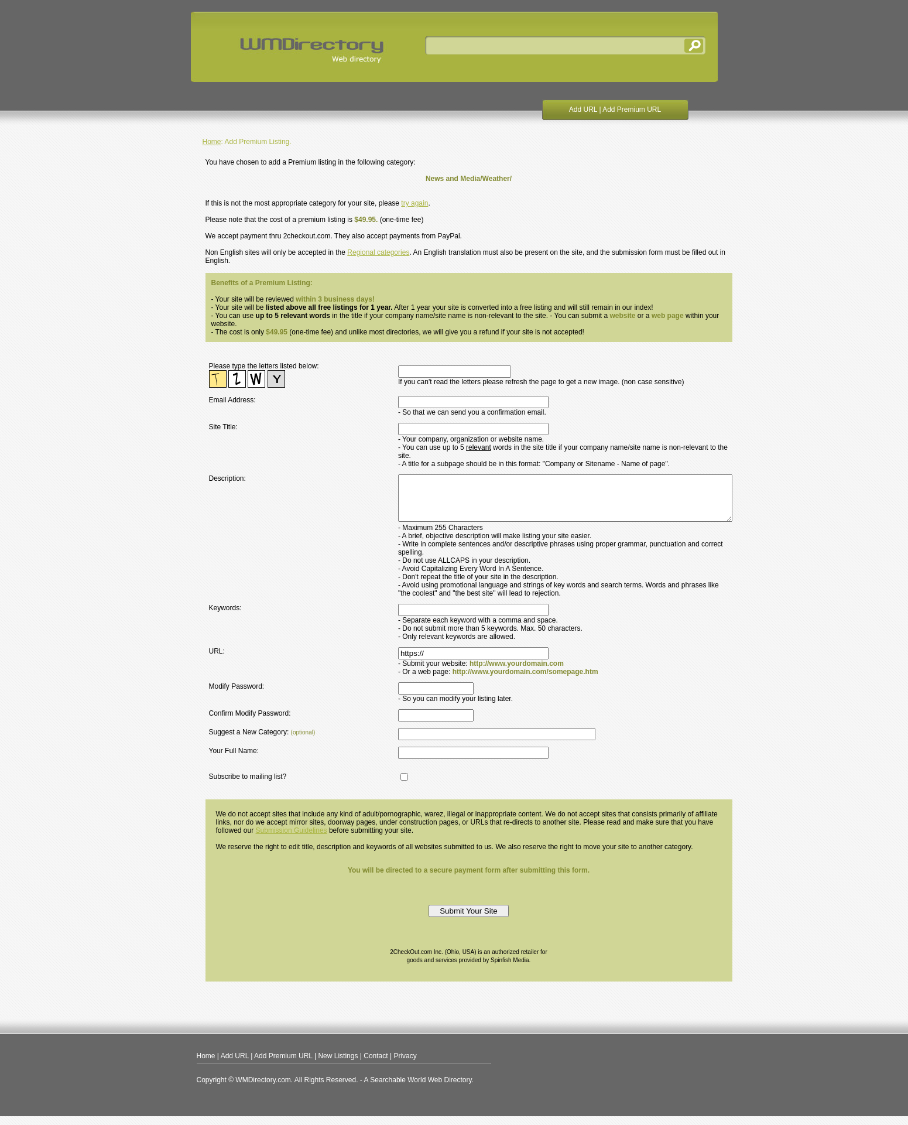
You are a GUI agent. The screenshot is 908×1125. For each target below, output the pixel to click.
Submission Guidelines (291, 839)
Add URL (583, 109)
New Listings (338, 1065)
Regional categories (378, 252)
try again (414, 203)
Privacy (404, 1065)
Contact (376, 1065)
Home (212, 142)
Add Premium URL (631, 109)
